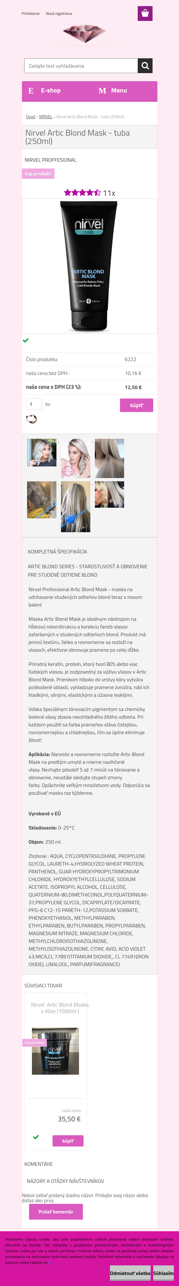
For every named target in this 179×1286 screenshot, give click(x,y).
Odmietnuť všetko (130, 1273)
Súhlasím (163, 1273)
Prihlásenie (31, 13)
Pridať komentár (56, 1211)
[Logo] (85, 37)
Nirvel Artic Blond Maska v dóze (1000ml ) (60, 1008)
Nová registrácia (59, 13)
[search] (145, 65)
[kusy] (34, 404)
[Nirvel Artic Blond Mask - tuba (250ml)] (89, 201)
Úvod (30, 116)
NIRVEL (46, 116)
